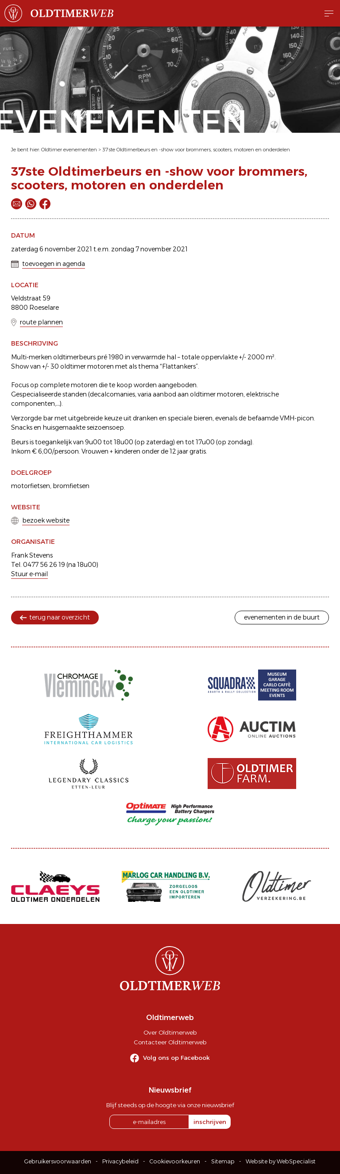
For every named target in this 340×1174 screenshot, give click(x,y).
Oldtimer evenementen (69, 149)
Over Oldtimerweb (170, 1032)
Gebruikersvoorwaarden (57, 1161)
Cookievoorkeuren (175, 1161)
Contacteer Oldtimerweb (170, 1042)
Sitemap (223, 1161)
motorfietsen (30, 486)
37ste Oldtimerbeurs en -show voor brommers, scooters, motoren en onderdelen (196, 149)
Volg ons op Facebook (176, 1057)
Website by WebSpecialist (281, 1161)
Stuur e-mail (29, 574)
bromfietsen (71, 486)
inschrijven (209, 1121)
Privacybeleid (120, 1161)
